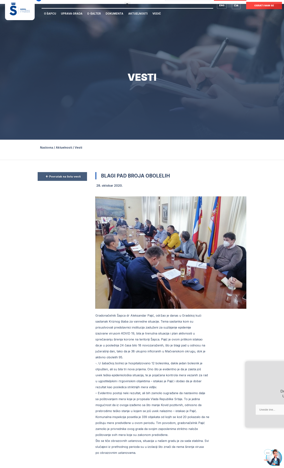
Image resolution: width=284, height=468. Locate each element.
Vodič (156, 13)
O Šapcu (50, 13)
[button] (127, 5)
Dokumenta (114, 13)
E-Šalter (94, 13)
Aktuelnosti (138, 13)
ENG (221, 5)
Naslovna (47, 147)
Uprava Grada (72, 13)
